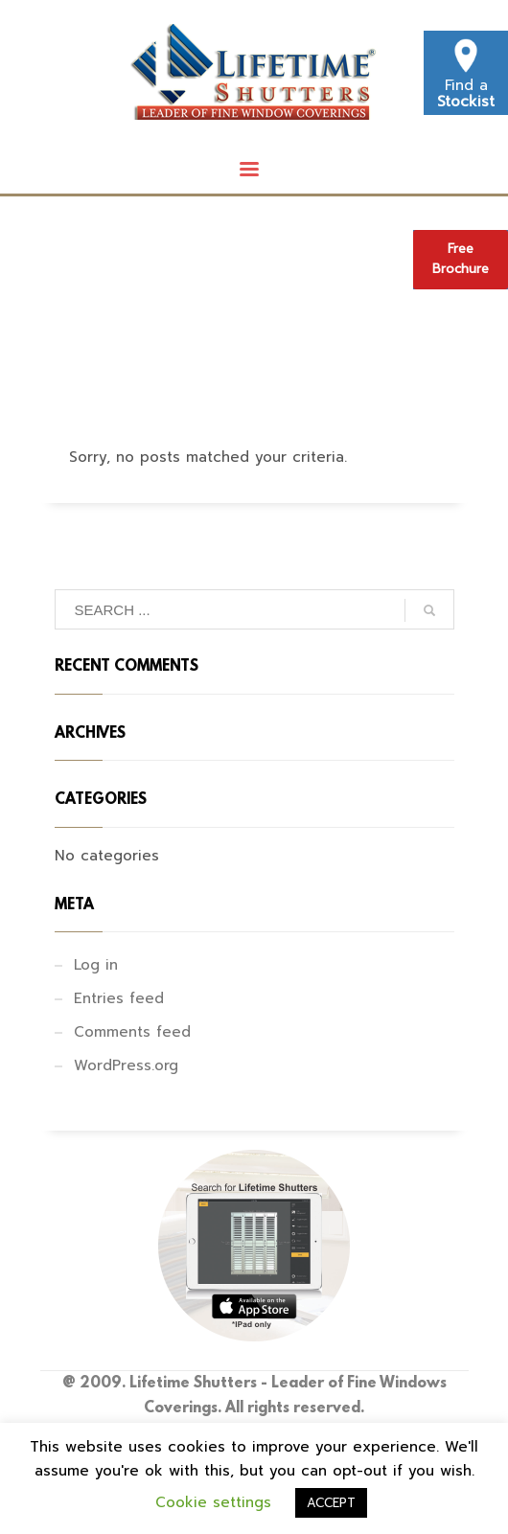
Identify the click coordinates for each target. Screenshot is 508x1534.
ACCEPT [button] (331, 1503)
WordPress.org (126, 1065)
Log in (96, 964)
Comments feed (132, 1031)
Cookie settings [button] (213, 1502)
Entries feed (119, 998)
